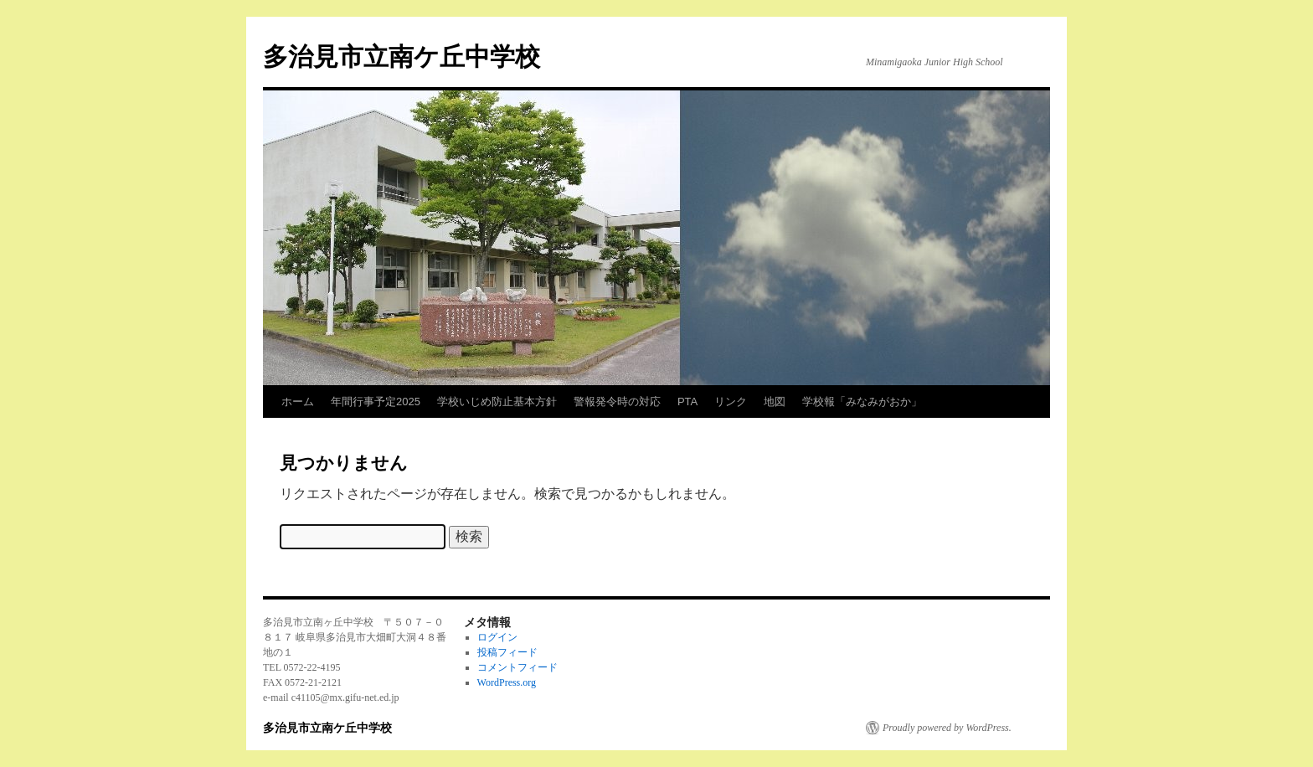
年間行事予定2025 (375, 401)
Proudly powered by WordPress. (947, 728)
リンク (730, 401)
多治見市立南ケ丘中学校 (401, 56)
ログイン (497, 637)
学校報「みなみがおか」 (862, 401)
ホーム (297, 401)
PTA (687, 401)
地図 (774, 401)
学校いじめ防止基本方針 (497, 401)
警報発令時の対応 (617, 401)
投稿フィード (507, 652)
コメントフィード (517, 667)
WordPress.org (506, 682)
